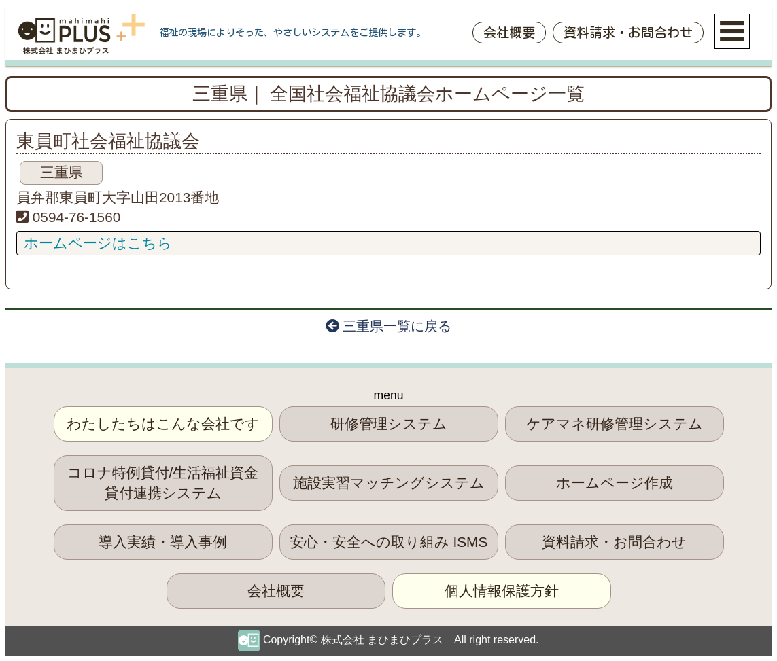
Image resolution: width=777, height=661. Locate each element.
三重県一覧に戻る (389, 326)
